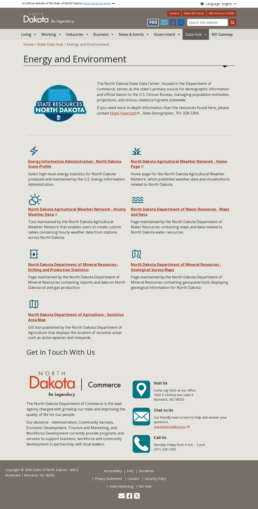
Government (164, 34)
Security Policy (155, 478)
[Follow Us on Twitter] (181, 22)
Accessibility (113, 471)
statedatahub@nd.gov (170, 427)
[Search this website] (207, 22)
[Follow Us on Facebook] (173, 22)
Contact (133, 478)
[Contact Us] (164, 22)
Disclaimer (146, 471)
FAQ (130, 471)
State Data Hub (50, 44)
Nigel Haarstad (123, 113)
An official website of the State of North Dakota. (66, 3)
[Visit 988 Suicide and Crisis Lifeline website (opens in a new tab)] (153, 22)
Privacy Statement (108, 478)
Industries (74, 34)
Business (101, 34)
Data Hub (193, 34)
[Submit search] (232, 22)
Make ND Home (194, 13)
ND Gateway (222, 34)
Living (26, 34)
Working (48, 34)
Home (28, 44)
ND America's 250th (221, 13)
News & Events (131, 34)
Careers (174, 13)
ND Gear (145, 486)
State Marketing (121, 486)
